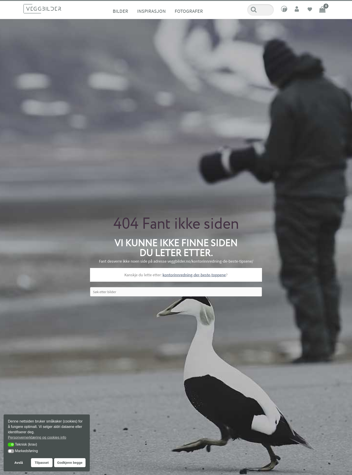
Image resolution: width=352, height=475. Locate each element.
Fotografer (189, 11)
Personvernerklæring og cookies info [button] (37, 437)
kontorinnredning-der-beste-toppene (194, 274)
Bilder (120, 11)
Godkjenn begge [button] (69, 462)
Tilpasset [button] (42, 462)
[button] (11, 445)
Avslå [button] (18, 462)
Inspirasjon (151, 11)
